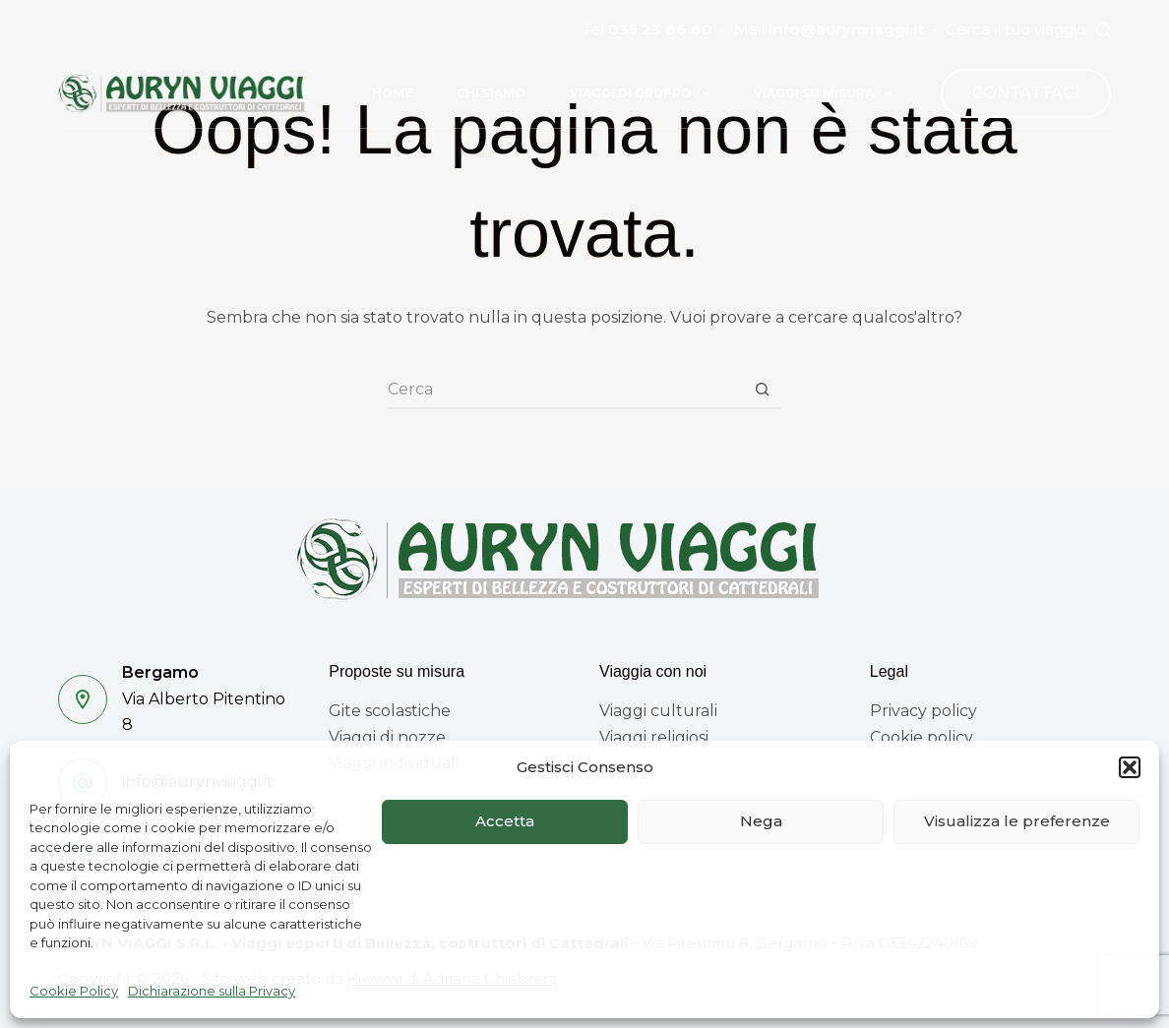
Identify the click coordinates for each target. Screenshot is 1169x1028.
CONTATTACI (1025, 93)
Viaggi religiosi (653, 737)
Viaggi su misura (826, 93)
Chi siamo (491, 93)
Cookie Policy (74, 990)
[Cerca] (1103, 30)
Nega (761, 821)
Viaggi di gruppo (643, 93)
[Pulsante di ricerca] (761, 389)
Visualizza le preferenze (1017, 821)
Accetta (504, 821)
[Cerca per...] (565, 389)
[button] (1129, 767)
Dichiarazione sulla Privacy (211, 990)
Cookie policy (921, 737)
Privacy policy (923, 710)
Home (392, 93)
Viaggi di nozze (387, 737)
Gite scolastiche (390, 710)
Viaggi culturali (658, 710)
